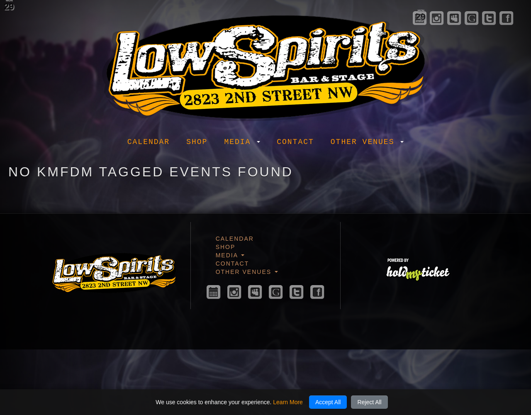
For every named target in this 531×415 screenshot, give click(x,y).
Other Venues (367, 142)
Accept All (328, 402)
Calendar (148, 142)
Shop (196, 142)
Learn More (288, 402)
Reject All (369, 402)
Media (242, 142)
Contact (295, 142)
